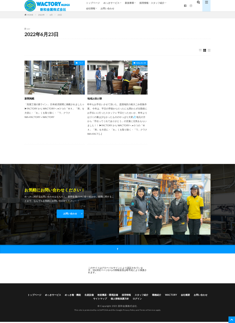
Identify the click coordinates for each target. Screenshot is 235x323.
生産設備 (96, 295)
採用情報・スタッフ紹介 (151, 2)
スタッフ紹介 (154, 295)
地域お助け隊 (141, 63)
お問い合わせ (107, 8)
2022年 (41, 15)
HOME (30, 15)
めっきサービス (111, 2)
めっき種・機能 (78, 295)
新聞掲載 (30, 98)
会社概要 (202, 295)
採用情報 (137, 295)
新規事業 (129, 2)
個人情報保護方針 (129, 299)
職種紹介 (171, 295)
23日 (60, 15)
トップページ (93, 2)
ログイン (149, 299)
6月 (51, 15)
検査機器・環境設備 (117, 295)
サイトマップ (108, 299)
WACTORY (187, 295)
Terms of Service (147, 311)
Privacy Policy (129, 311)
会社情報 (90, 8)
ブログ (80, 63)
